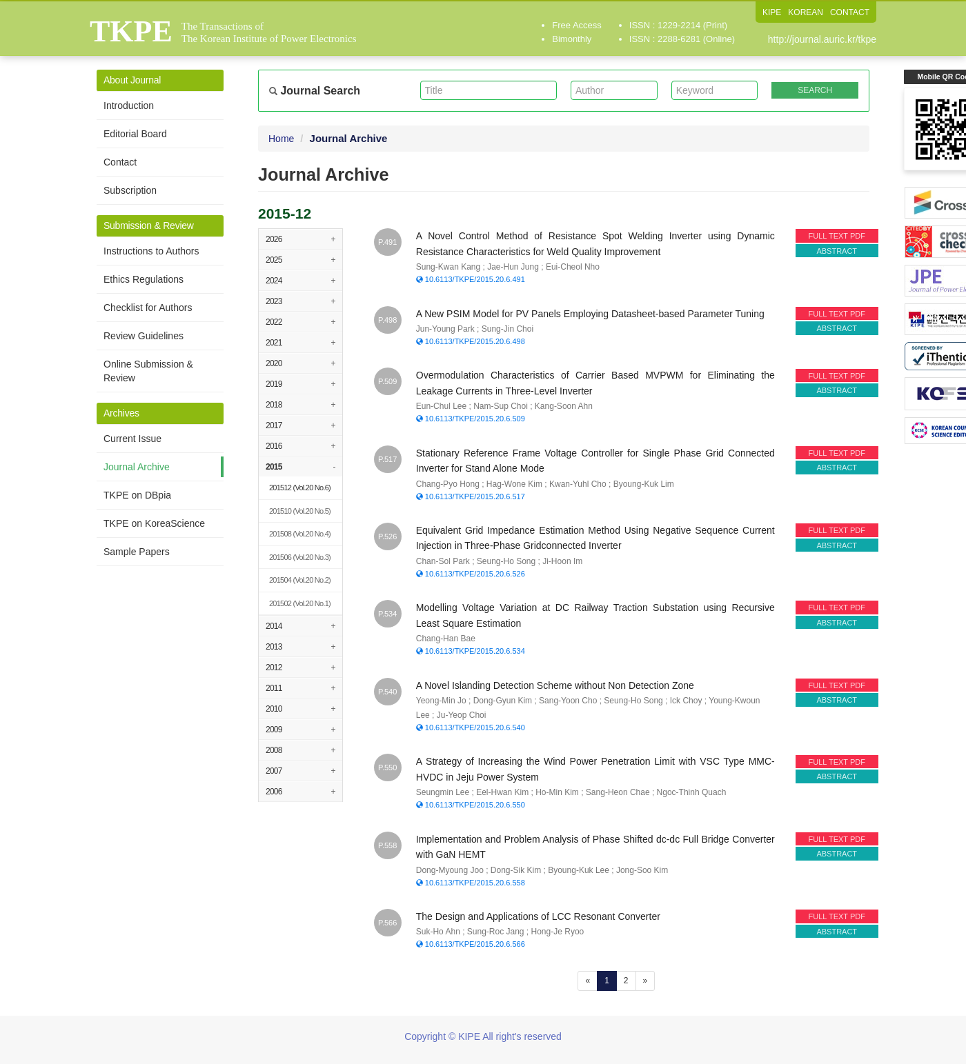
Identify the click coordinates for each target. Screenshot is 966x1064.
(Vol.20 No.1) (300, 603)
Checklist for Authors (147, 307)
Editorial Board (135, 133)
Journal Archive (136, 466)
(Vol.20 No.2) (300, 580)
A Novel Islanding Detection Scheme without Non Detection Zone (555, 685)
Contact (120, 162)
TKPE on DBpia (137, 495)
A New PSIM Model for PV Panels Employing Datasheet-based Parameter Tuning (590, 313)
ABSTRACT (836, 251)
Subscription (130, 190)
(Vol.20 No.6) (300, 487)
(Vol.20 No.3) (300, 557)
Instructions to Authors (151, 251)
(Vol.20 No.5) (300, 511)
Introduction (128, 105)
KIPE (771, 12)
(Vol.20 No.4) (300, 534)
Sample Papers (136, 551)
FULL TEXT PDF (837, 236)
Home (281, 138)
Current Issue (132, 438)
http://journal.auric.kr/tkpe (822, 39)
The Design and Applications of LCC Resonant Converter (538, 916)
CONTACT (849, 12)
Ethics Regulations (143, 279)
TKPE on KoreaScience (154, 523)
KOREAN (805, 12)
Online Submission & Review (148, 371)
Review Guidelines (143, 335)
